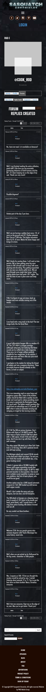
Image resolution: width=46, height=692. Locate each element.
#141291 (38, 328)
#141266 (38, 515)
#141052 (38, 589)
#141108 (38, 561)
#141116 (38, 539)
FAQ (23, 666)
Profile (15, 93)
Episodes (23, 654)
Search (38, 630)
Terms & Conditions (23, 677)
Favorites (35, 100)
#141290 (38, 374)
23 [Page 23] (31, 123)
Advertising (23, 670)
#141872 (38, 199)
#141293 (38, 283)
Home (23, 650)
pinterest (28, 18)
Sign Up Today (23, 681)
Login (23, 24)
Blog (23, 658)
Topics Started (8, 100)
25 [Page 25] (37, 123)
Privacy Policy (23, 674)
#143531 (38, 179)
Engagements (27, 100)
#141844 (38, 246)
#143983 (38, 151)
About (23, 662)
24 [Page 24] (34, 123)
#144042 (38, 132)
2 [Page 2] (23, 123)
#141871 (38, 218)
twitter (17, 18)
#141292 (38, 307)
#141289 (38, 415)
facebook (11, 18)
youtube (34, 18)
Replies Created (18, 100)
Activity (8, 93)
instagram (23, 18)
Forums (22, 93)
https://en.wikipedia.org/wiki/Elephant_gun (21, 389)
